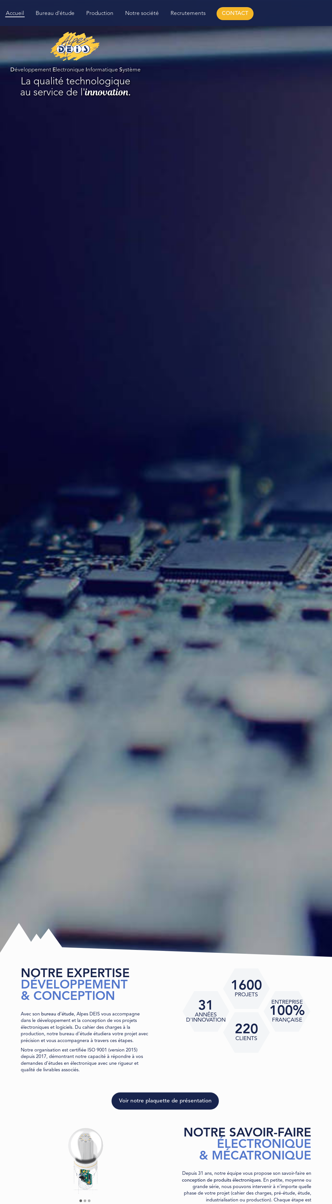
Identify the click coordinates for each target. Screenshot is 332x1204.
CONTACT (235, 13)
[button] (80, 1200)
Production (99, 13)
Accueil (15, 13)
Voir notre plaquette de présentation (165, 1101)
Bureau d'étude (55, 13)
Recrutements (188, 13)
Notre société (142, 13)
